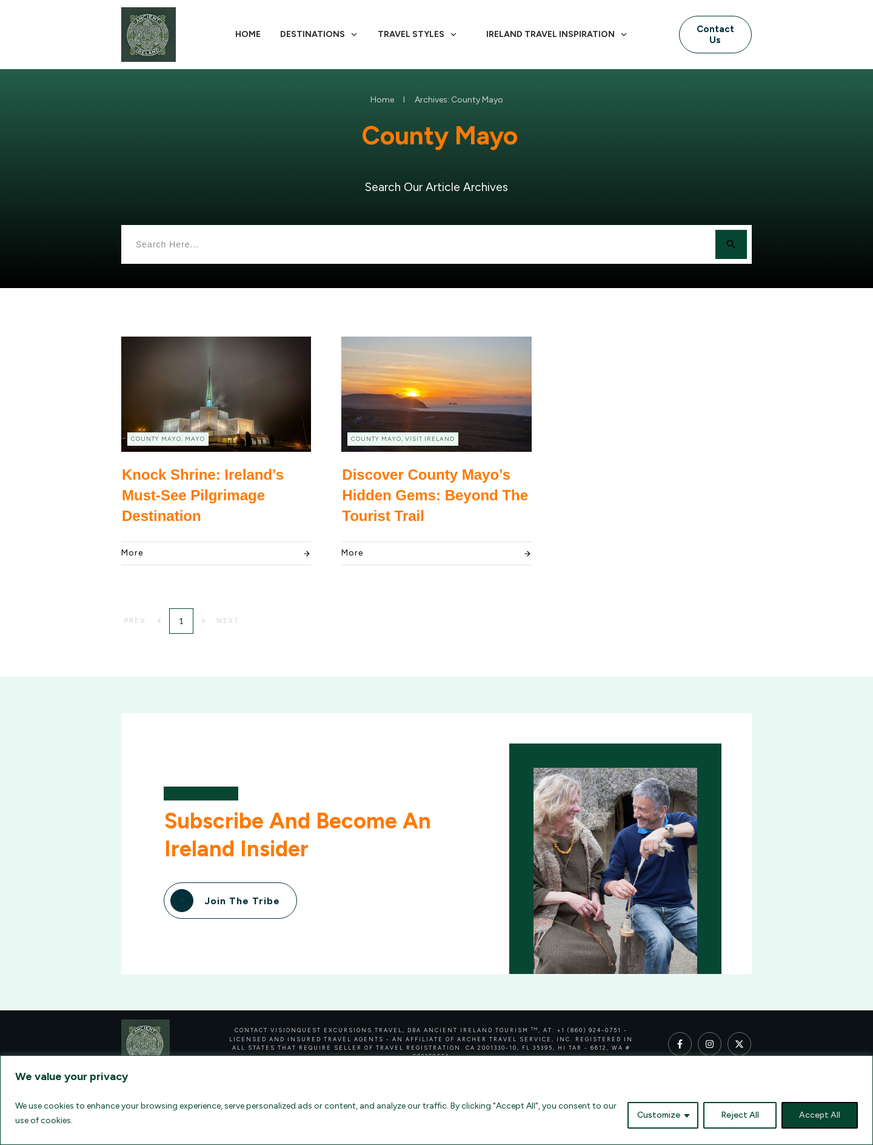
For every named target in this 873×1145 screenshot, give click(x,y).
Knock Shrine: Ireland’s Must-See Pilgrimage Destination (203, 494)
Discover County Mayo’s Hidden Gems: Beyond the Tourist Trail (435, 494)
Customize (658, 1115)
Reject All (740, 1115)
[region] (436, 1100)
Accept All (819, 1115)
